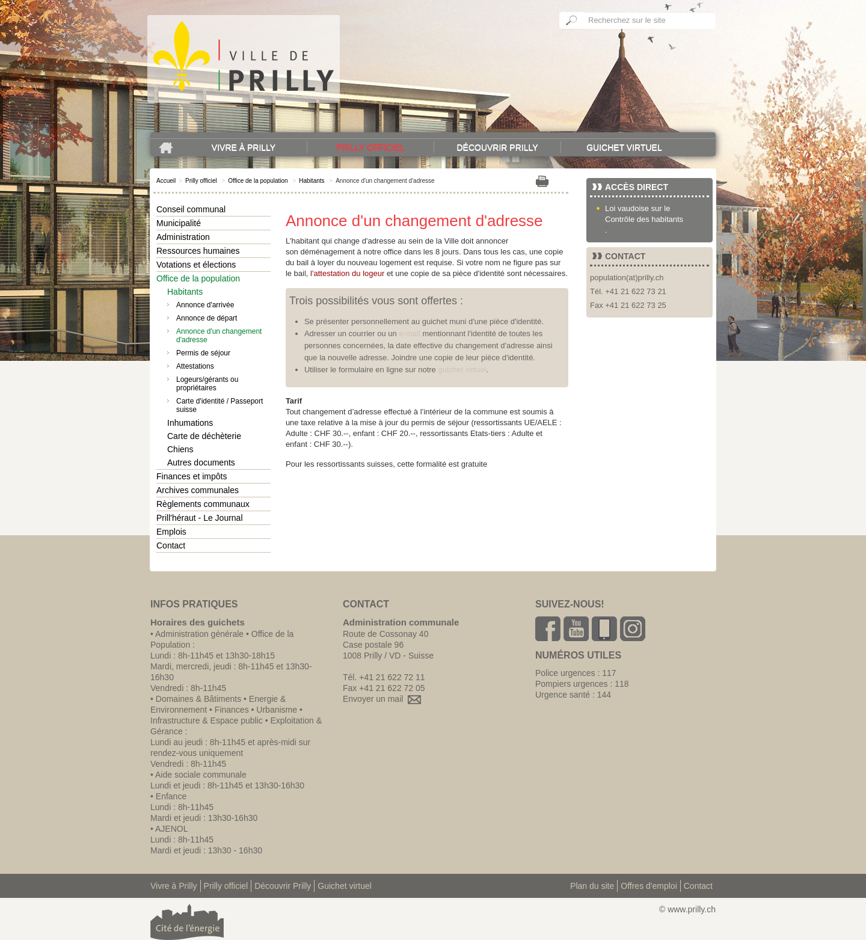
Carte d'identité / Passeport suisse (219, 405)
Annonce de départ (206, 318)
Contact (170, 545)
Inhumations (190, 423)
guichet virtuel (462, 369)
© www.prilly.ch (687, 909)
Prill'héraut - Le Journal (199, 518)
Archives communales (197, 490)
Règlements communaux (203, 504)
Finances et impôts (191, 476)
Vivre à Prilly (243, 147)
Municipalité (178, 223)
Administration (183, 237)
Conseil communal (191, 209)
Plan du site (592, 886)
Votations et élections (196, 264)
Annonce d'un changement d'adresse (219, 335)
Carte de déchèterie (204, 436)
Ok (572, 20)
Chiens (180, 449)
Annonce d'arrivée (205, 305)
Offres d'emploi (649, 886)
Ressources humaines (198, 251)
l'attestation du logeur (347, 273)
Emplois (171, 531)
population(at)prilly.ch (627, 277)
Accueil (166, 180)
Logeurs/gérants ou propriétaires (207, 383)
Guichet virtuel (624, 147)
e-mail (409, 333)
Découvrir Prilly (497, 147)
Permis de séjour (203, 353)
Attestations (195, 366)
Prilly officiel (370, 147)
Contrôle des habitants (644, 219)
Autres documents (201, 462)
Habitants (311, 180)
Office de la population (257, 180)
